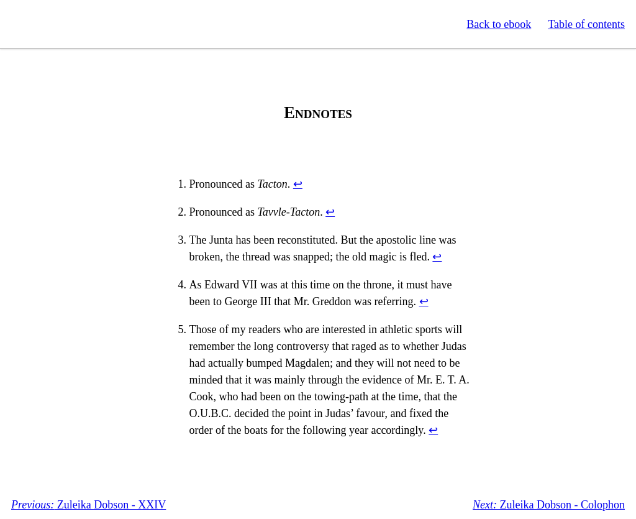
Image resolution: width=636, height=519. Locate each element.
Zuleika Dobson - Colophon (549, 504)
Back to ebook (498, 24)
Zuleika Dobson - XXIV (88, 504)
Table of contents (586, 24)
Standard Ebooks (67, 24)
